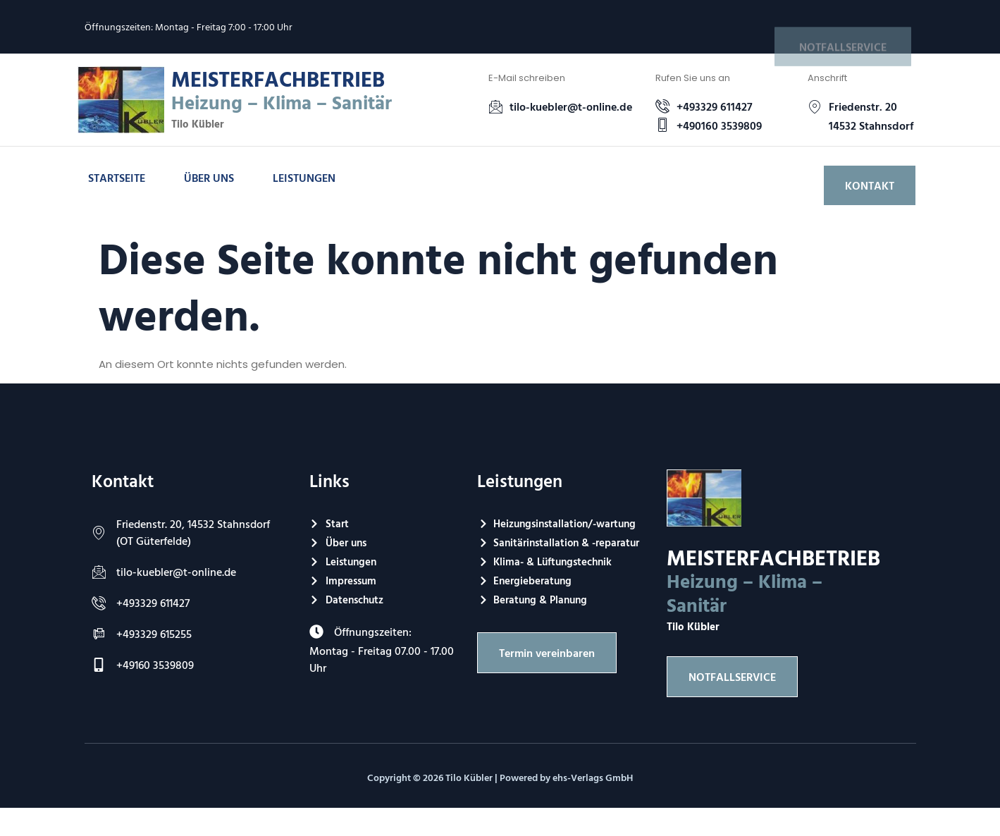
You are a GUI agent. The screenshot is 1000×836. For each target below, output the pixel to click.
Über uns (209, 177)
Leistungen (304, 177)
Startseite (116, 177)
